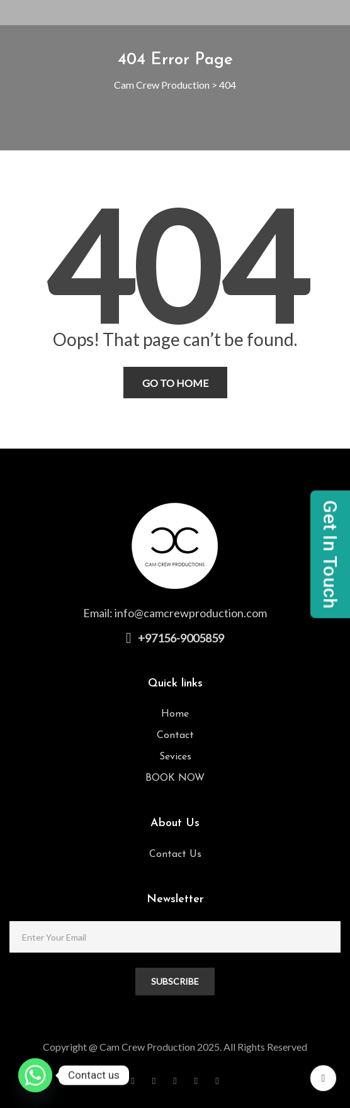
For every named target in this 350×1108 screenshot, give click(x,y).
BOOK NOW (175, 778)
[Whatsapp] (35, 1075)
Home (175, 714)
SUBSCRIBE (175, 981)
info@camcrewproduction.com (191, 613)
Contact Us (175, 854)
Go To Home (175, 383)
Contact (175, 735)
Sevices (175, 757)
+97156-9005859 (181, 638)
